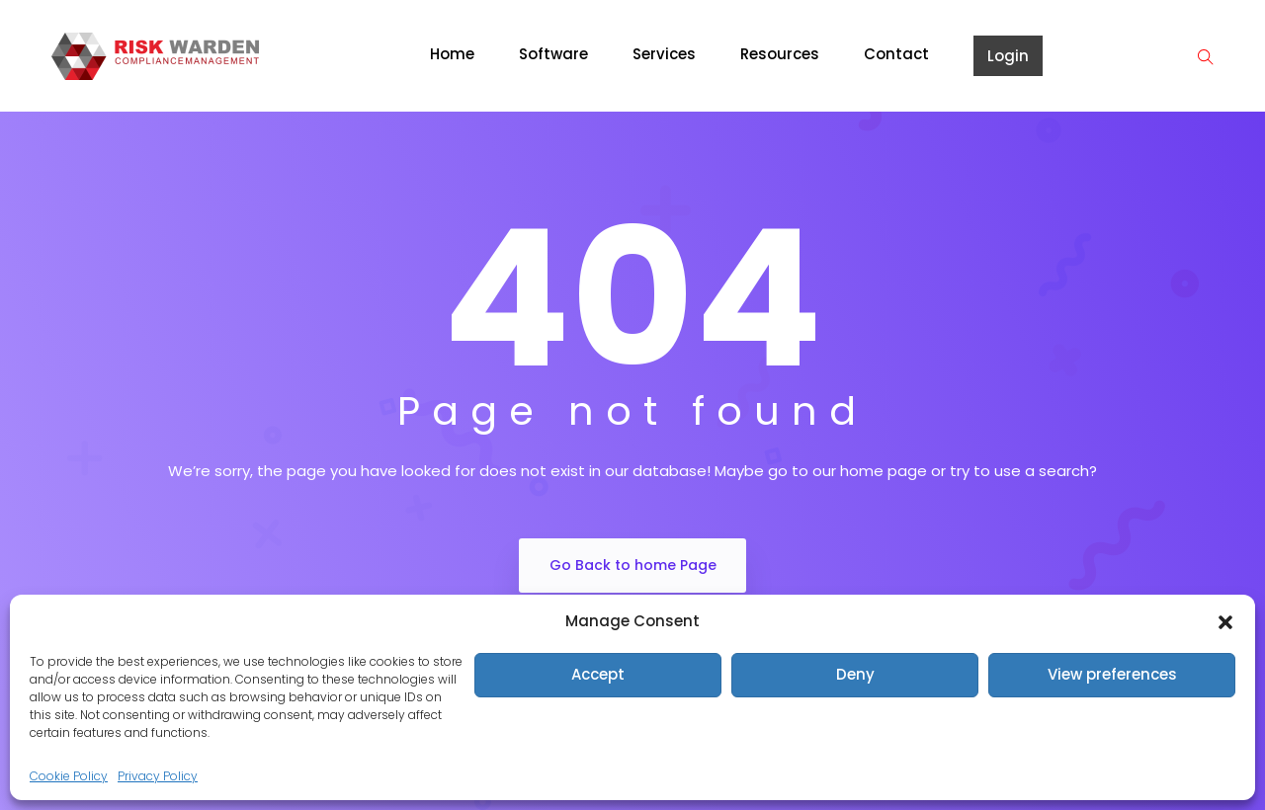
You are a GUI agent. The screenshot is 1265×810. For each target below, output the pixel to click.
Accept (598, 674)
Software (553, 53)
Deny (855, 674)
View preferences (1112, 674)
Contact (896, 53)
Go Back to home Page (633, 565)
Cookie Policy (69, 776)
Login (1008, 55)
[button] (1225, 621)
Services (664, 53)
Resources (779, 53)
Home (452, 53)
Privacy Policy (158, 776)
